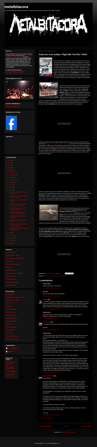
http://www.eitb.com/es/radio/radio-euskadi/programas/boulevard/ (16, 72)
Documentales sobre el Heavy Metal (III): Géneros (17, 208)
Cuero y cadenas (11, 315)
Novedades (9, 285)
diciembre (12, 172)
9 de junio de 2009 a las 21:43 (51, 329)
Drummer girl (46, 322)
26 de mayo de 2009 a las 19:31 (51, 288)
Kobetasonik (9, 276)
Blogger (60, 443)
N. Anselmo (9, 306)
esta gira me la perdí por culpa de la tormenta (58, 143)
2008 (9, 243)
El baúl (8, 261)
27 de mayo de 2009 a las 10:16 (51, 296)
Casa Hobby (9, 333)
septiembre (12, 180)
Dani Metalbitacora (48, 375)
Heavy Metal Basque (12, 318)
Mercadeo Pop (10, 330)
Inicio (66, 426)
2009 (9, 170)
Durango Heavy (10, 294)
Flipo (7, 267)
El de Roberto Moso (11, 309)
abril (10, 232)
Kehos (8, 303)
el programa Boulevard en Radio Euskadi (19, 56)
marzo (11, 235)
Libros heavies (10, 279)
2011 (9, 165)
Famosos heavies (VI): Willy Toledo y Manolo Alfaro (17, 212)
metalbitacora (16, 7)
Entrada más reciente (45, 426)
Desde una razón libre (12, 339)
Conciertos (9, 252)
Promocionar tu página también (13, 131)
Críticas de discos (49, 276)
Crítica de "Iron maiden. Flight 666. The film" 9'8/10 (19, 196)
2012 (9, 163)
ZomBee (45, 299)
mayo (11, 190)
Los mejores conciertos (12, 300)
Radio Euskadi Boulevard (10, 363)
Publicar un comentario (47, 418)
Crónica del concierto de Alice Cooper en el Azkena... (17, 204)
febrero (11, 237)
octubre (11, 177)
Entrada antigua (86, 426)
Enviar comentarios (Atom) (69, 432)
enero (11, 240)
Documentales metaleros (60, 276)
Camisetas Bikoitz (11, 371)
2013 (9, 160)
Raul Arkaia (9, 324)
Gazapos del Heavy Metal (13, 273)
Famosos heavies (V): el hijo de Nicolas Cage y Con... (18, 224)
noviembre (12, 175)
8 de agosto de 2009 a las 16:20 (51, 372)
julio (10, 185)
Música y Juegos (10, 312)
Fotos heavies (10, 270)
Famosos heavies (11, 264)
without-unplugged (11, 327)
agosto (11, 182)
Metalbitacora (9, 115)
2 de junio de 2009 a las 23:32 (51, 318)
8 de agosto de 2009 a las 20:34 (51, 415)
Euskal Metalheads (11, 321)
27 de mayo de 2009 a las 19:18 (51, 309)
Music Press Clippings (12, 336)
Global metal (68, 213)
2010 (9, 168)
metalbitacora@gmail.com (13, 106)
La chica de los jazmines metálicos (16, 297)
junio (10, 187)
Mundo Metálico (10, 282)
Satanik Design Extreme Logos (10, 367)
